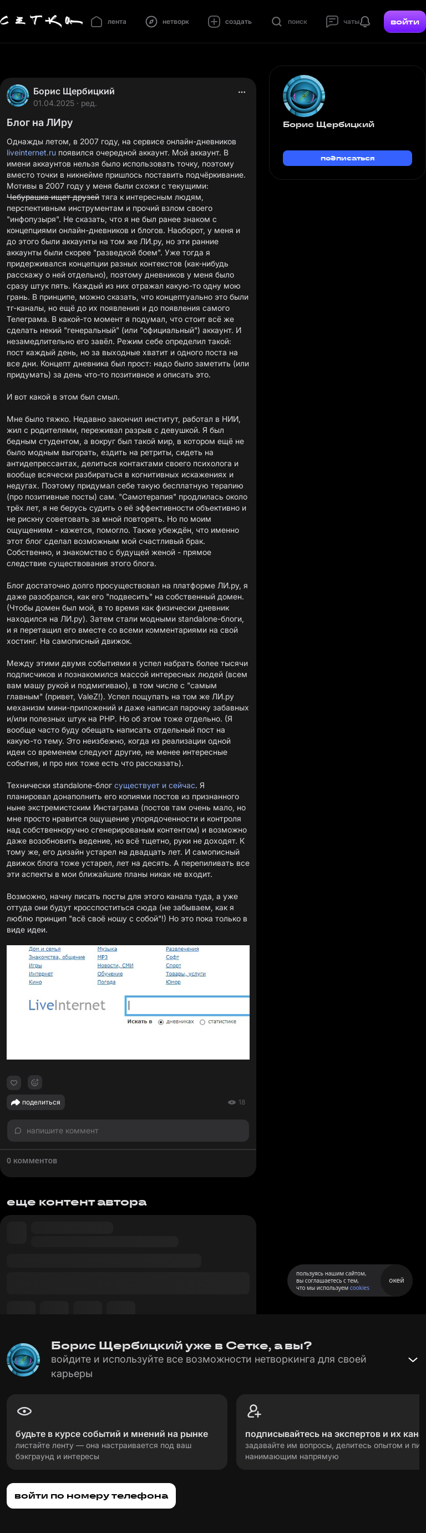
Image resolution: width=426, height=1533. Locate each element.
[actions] (242, 92)
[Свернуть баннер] (412, 1359)
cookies (359, 1288)
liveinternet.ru (31, 152)
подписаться (348, 158)
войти (404, 21)
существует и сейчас (154, 785)
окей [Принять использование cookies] (396, 1280)
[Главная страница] (41, 21)
